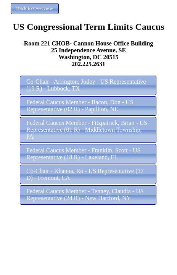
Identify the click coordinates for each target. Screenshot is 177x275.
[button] (35, 8)
